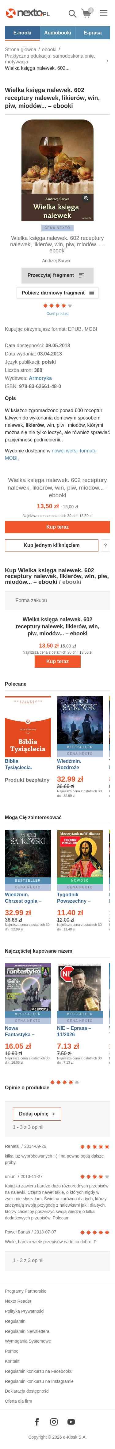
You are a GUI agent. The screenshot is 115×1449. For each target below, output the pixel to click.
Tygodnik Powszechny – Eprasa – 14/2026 (77, 901)
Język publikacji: (23, 362)
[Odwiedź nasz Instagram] (54, 1422)
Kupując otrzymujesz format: (36, 329)
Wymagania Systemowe (28, 1341)
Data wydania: (21, 353)
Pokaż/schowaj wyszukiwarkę (73, 13)
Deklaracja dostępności (27, 1391)
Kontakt (12, 1361)
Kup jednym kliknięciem (51, 545)
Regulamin (15, 1321)
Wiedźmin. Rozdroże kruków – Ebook (76, 767)
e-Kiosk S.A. (75, 1437)
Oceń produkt (57, 309)
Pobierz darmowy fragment (53, 292)
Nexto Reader (18, 1301)
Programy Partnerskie (25, 1291)
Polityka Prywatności (24, 1311)
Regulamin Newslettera (27, 1331)
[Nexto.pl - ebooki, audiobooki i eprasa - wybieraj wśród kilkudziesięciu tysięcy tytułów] (28, 13)
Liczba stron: (19, 370)
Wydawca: (17, 378)
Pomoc (11, 1351)
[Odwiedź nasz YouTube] (71, 1422)
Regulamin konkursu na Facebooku (38, 1371)
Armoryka (40, 378)
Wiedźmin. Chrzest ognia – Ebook (23, 901)
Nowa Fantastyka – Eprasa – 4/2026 (23, 1035)
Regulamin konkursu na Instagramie (39, 1381)
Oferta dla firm (18, 1401)
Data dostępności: (25, 345)
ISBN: (12, 386)
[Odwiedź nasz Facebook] (37, 1422)
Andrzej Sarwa (56, 260)
